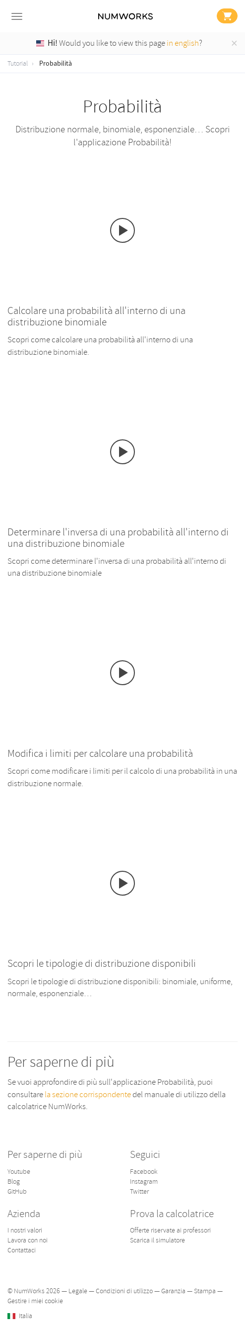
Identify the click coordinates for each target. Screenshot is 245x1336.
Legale (77, 1291)
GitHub (17, 1191)
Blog (13, 1181)
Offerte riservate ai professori (170, 1230)
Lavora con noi (27, 1240)
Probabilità (55, 64)
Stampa (205, 1291)
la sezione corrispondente (88, 1094)
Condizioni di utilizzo (124, 1291)
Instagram (144, 1181)
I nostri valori (24, 1230)
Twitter (139, 1191)
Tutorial (17, 63)
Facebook (144, 1171)
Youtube (18, 1171)
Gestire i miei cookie (35, 1301)
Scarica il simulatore (157, 1240)
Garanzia (173, 1291)
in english (183, 43)
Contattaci (21, 1250)
